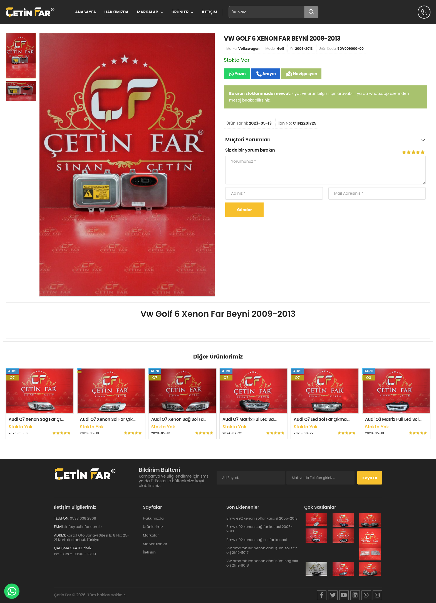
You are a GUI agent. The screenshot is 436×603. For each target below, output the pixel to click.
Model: (274, 48)
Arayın (269, 73)
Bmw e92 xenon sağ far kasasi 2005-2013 (259, 529)
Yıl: (301, 48)
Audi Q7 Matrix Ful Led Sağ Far (253, 419)
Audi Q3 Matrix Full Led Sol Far (395, 419)
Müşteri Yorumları (248, 139)
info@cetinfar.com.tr (83, 526)
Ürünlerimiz (153, 526)
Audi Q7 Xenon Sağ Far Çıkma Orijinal (47, 419)
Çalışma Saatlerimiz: (73, 548)
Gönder (244, 209)
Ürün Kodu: (341, 48)
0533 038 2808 (83, 518)
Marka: (242, 48)
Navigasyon (304, 73)
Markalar (151, 535)
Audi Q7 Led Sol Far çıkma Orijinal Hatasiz (336, 419)
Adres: (60, 535)
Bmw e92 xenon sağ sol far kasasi (256, 539)
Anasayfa (85, 12)
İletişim (209, 12)
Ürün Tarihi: (249, 123)
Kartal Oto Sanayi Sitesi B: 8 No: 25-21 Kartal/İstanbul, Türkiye (91, 537)
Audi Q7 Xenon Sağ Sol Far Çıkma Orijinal (193, 419)
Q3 (368, 377)
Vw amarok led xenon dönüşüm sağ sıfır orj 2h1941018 (262, 563)
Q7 (12, 377)
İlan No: (297, 123)
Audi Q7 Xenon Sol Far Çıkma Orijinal (117, 419)
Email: (59, 526)
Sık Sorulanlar (155, 544)
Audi (12, 371)
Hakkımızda (116, 12)
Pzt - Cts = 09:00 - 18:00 (75, 554)
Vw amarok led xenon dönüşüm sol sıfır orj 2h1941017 (261, 550)
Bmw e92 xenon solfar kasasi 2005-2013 (262, 518)
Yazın (240, 73)
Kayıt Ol (369, 478)
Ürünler (180, 12)
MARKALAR (147, 12)
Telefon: (61, 518)
